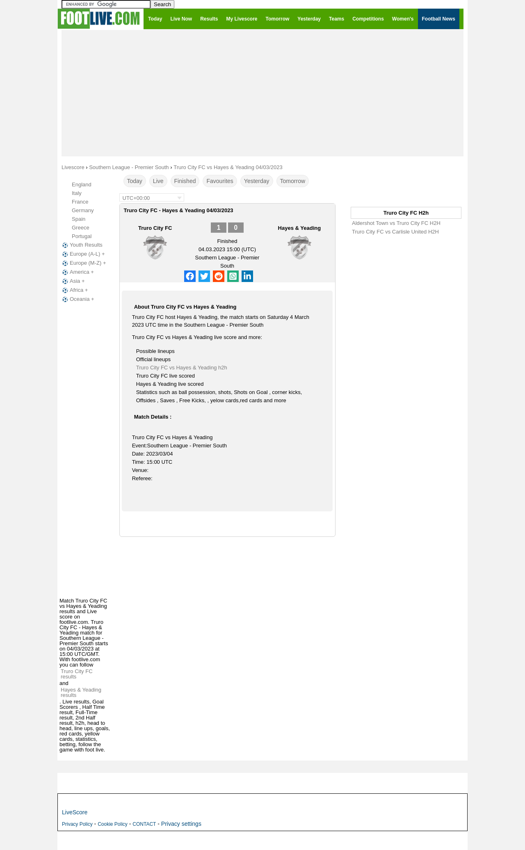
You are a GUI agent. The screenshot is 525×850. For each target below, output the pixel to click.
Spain (78, 219)
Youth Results (82, 245)
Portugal (81, 236)
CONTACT (144, 824)
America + (77, 272)
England (81, 184)
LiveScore (74, 812)
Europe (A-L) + (83, 254)
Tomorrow (292, 181)
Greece (80, 228)
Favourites (219, 181)
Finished (185, 181)
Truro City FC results (77, 674)
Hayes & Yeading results (81, 692)
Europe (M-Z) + (83, 263)
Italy (77, 193)
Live (158, 181)
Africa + (74, 290)
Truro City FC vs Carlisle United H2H (395, 232)
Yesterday (256, 181)
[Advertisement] (262, 92)
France (80, 202)
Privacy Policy (77, 824)
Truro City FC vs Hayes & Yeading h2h (181, 367)
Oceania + (77, 299)
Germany (83, 210)
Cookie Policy (113, 824)
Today (134, 181)
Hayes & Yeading (299, 228)
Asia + (73, 281)
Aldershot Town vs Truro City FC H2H (396, 223)
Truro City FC (155, 228)
